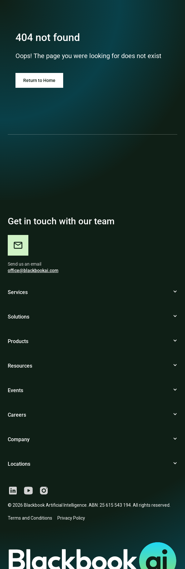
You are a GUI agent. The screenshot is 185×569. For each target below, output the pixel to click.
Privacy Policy (71, 518)
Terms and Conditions (30, 518)
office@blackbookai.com (33, 270)
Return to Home (39, 80)
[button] (92, 295)
